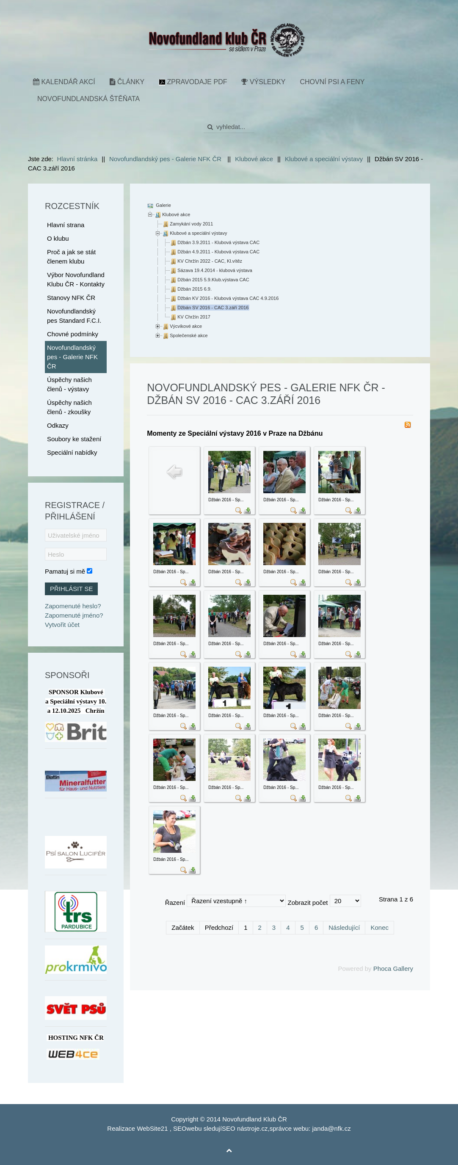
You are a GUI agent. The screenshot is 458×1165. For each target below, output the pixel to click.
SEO (180, 1128)
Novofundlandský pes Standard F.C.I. (74, 316)
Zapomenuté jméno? (74, 615)
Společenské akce (188, 335)
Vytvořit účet (62, 624)
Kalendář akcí (64, 81)
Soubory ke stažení (74, 438)
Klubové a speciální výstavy (198, 233)
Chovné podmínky (72, 334)
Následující (344, 927)
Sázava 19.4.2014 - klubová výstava (214, 270)
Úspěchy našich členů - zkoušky (69, 407)
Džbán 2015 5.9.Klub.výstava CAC (213, 279)
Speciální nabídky (72, 452)
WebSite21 (152, 1128)
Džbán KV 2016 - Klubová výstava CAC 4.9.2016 (228, 298)
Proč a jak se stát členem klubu (71, 256)
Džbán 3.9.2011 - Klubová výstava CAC (218, 242)
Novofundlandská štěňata (88, 98)
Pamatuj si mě (65, 571)
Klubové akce (176, 214)
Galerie (163, 205)
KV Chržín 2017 (193, 316)
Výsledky (263, 81)
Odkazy (58, 425)
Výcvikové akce (186, 326)
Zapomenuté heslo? (73, 606)
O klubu (58, 238)
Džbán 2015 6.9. (194, 288)
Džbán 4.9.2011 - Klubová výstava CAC (218, 251)
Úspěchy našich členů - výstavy (69, 384)
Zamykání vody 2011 (191, 223)
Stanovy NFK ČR (71, 297)
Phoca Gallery (393, 968)
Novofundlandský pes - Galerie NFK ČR (72, 357)
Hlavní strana (65, 224)
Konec (379, 927)
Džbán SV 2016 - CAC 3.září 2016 (212, 307)
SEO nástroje (240, 1128)
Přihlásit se (71, 588)
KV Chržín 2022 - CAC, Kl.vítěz (209, 261)
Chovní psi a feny (332, 81)
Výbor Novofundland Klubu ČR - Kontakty (76, 279)
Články (127, 81)
